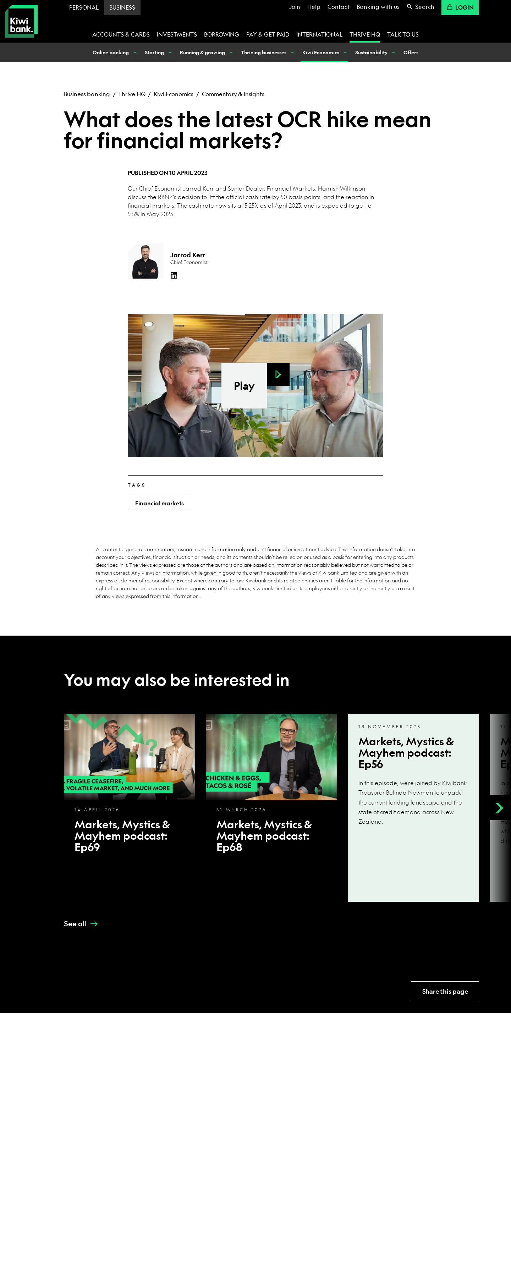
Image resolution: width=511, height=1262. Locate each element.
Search (420, 6)
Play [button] (244, 385)
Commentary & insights (233, 94)
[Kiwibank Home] (21, 21)
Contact (339, 6)
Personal (84, 7)
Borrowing (221, 34)
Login (460, 7)
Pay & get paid (267, 34)
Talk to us (403, 34)
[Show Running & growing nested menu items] (230, 52)
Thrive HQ (365, 34)
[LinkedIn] (173, 275)
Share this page (445, 991)
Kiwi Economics (173, 94)
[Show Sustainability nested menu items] (392, 52)
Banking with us (378, 6)
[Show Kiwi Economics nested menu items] (344, 52)
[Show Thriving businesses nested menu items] (291, 52)
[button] (278, 374)
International (319, 34)
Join (294, 6)
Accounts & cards (121, 34)
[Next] (498, 807)
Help (313, 6)
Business (122, 7)
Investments (177, 34)
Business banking (87, 94)
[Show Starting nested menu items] (169, 52)
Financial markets (159, 503)
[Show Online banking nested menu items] (134, 52)
